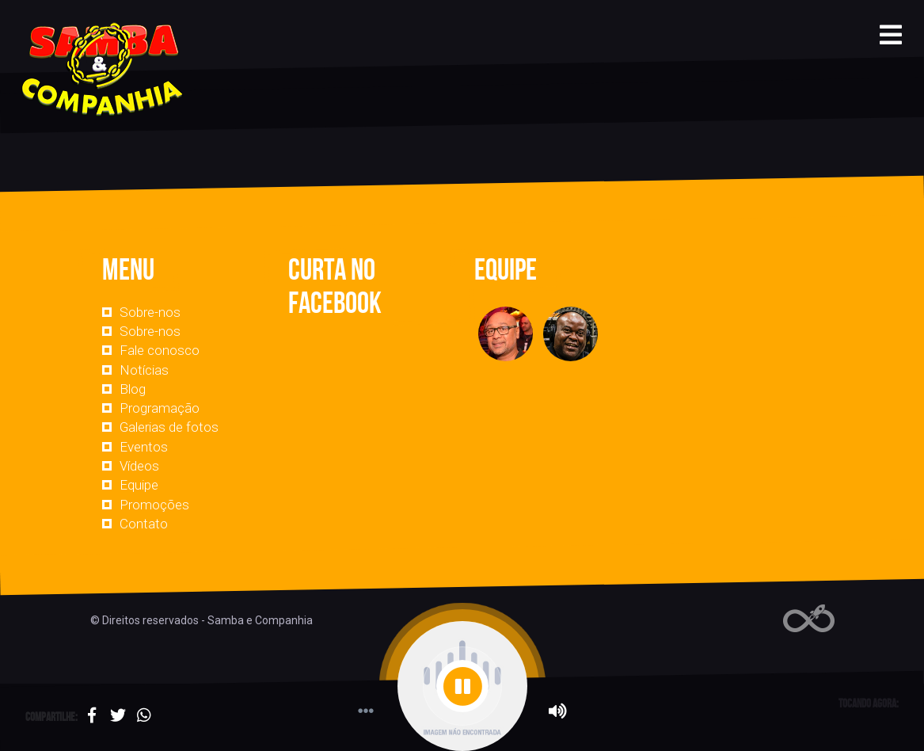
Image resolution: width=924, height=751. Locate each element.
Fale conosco (160, 350)
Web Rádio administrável (809, 618)
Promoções (154, 505)
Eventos (144, 447)
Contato (144, 524)
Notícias (144, 370)
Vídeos (139, 466)
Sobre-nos (150, 312)
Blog (133, 389)
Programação (160, 408)
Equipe (139, 485)
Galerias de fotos (169, 427)
